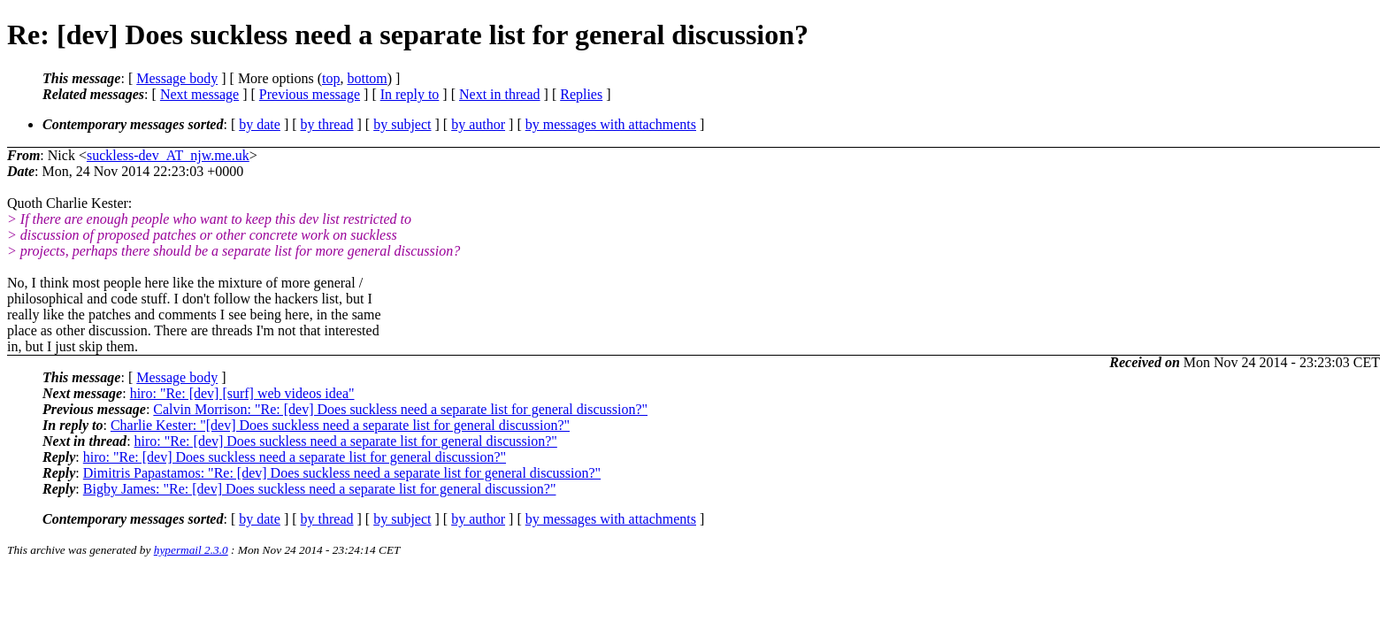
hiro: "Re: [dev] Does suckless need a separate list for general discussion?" (345, 441)
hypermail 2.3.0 (191, 549)
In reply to (410, 94)
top (331, 78)
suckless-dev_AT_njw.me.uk (168, 155)
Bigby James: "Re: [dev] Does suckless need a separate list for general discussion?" (319, 488)
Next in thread (499, 94)
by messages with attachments (610, 124)
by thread (327, 124)
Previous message (309, 94)
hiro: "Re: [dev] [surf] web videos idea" (242, 393)
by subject (402, 124)
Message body (177, 78)
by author (478, 124)
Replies (581, 94)
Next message (199, 94)
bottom (367, 78)
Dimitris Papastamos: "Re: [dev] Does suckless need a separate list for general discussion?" (342, 472)
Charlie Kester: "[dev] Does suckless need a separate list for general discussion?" (340, 425)
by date (259, 124)
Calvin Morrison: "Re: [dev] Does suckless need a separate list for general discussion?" (400, 409)
